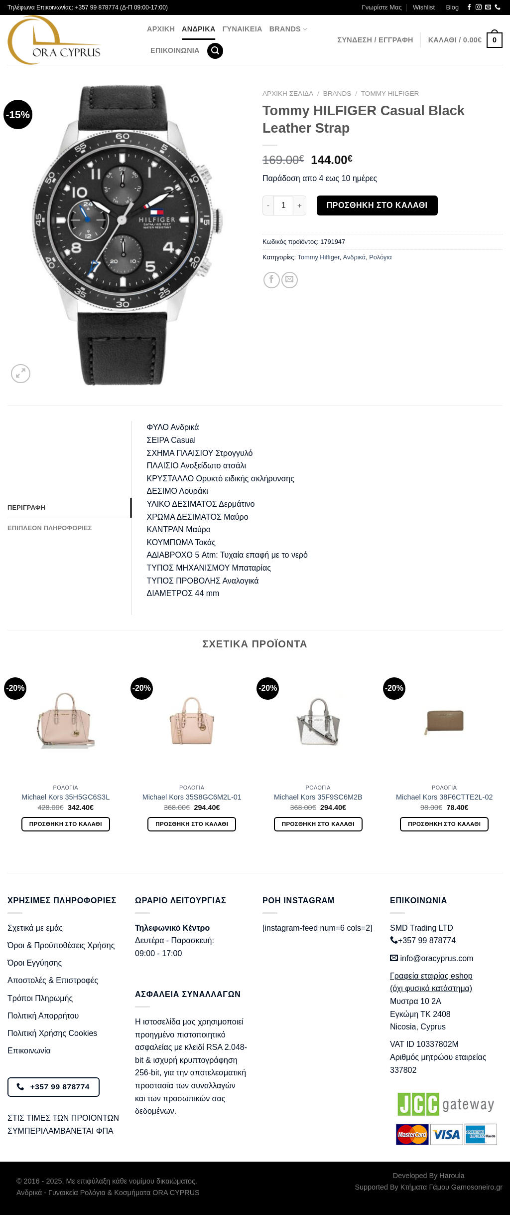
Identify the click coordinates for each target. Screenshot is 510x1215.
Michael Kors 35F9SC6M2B (318, 797)
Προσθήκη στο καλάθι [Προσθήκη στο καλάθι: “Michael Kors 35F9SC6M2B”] (318, 824)
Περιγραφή (26, 507)
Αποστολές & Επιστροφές (52, 980)
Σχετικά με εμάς (35, 928)
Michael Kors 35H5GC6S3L (65, 797)
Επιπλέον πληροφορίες (49, 528)
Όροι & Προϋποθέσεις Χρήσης (61, 945)
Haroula (451, 1176)
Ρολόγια (380, 257)
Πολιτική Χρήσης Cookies (52, 1033)
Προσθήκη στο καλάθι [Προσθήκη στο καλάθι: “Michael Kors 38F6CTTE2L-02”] (444, 824)
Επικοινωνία (175, 50)
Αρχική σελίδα (287, 93)
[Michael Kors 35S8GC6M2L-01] (191, 720)
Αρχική (161, 29)
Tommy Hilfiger (390, 93)
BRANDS (288, 29)
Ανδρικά (199, 29)
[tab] (69, 508)
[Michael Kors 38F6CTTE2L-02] (444, 720)
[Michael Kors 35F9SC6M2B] (318, 720)
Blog (452, 7)
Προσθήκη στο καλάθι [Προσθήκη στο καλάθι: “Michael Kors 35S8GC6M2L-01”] (191, 824)
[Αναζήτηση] (215, 51)
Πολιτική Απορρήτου (43, 1016)
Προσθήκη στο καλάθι (377, 205)
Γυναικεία (242, 29)
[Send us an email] (488, 7)
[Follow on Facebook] (469, 7)
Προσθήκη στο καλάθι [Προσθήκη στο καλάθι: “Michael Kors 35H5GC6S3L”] (65, 824)
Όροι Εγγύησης (34, 963)
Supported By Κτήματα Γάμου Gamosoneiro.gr (429, 1187)
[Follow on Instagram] (479, 7)
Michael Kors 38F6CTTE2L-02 (444, 797)
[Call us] (498, 7)
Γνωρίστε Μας (382, 7)
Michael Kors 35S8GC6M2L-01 (192, 797)
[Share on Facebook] (271, 280)
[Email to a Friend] (289, 280)
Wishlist (424, 7)
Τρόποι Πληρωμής (40, 998)
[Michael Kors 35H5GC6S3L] (65, 720)
